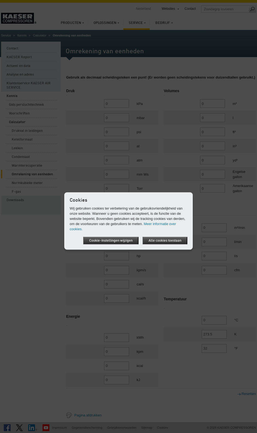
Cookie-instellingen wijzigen (111, 240)
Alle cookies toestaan (165, 240)
